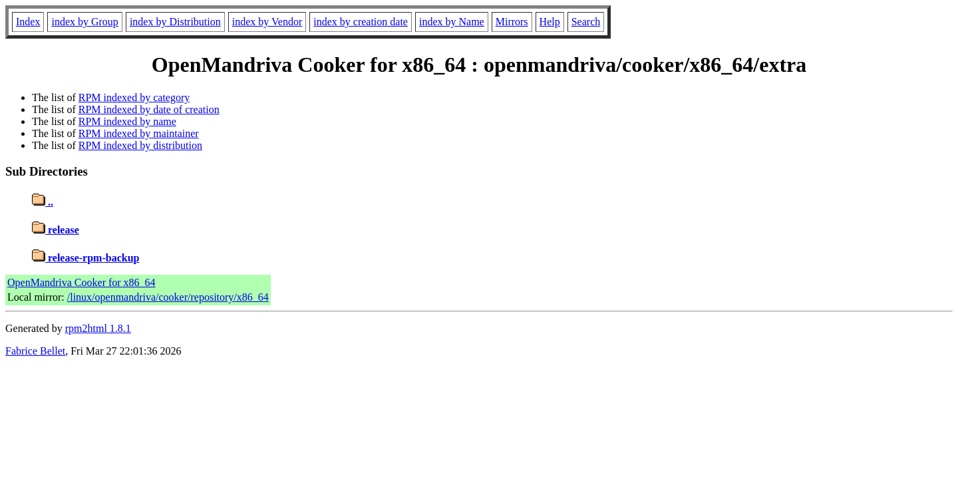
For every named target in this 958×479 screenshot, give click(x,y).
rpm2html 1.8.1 (98, 328)
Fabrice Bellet (35, 351)
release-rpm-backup (85, 257)
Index (28, 21)
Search (586, 21)
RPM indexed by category (134, 97)
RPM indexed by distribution (140, 145)
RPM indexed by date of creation (149, 109)
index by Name (451, 21)
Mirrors (512, 21)
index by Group (84, 21)
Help (550, 21)
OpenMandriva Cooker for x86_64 (81, 282)
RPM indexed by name (127, 121)
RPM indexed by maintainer (139, 133)
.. (42, 202)
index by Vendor (267, 21)
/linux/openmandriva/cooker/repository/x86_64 (168, 297)
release (55, 230)
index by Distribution (175, 21)
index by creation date (360, 21)
